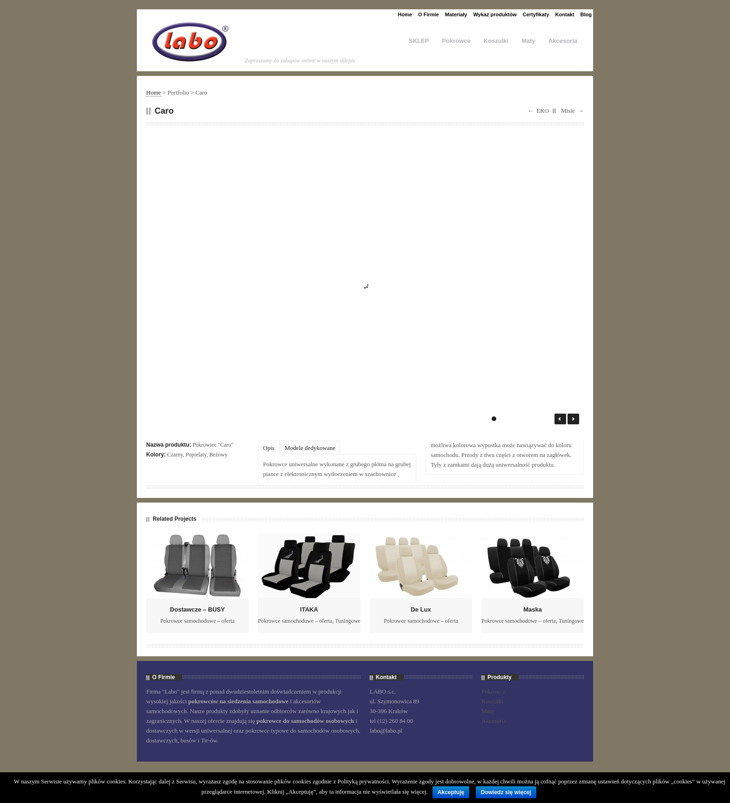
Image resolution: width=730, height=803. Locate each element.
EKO (542, 110)
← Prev (560, 419)
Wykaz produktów (494, 14)
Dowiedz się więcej (506, 792)
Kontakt (565, 14)
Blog (586, 14)
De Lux (421, 609)
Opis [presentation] (269, 447)
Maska (532, 609)
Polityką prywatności (363, 781)
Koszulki (496, 40)
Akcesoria (562, 40)
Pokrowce (456, 40)
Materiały (456, 14)
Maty (528, 40)
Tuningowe (347, 621)
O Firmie (428, 14)
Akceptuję (451, 792)
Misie (568, 110)
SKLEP (419, 40)
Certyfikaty (536, 14)
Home (405, 14)
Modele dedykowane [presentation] (310, 447)
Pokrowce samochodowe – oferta (197, 621)
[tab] (268, 447)
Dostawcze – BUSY (197, 609)
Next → (573, 419)
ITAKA (309, 609)
